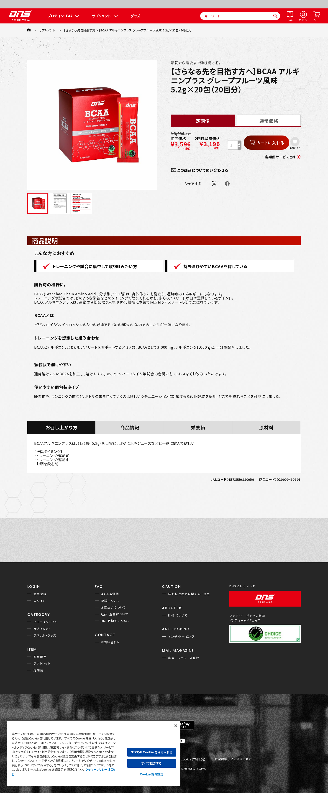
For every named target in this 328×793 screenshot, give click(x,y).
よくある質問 (110, 594)
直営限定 (40, 657)
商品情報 (129, 427)
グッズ (135, 15)
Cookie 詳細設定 (193, 759)
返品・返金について (114, 614)
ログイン (303, 20)
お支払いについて (113, 607)
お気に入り (295, 148)
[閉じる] (175, 725)
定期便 (38, 670)
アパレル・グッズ (44, 635)
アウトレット (41, 663)
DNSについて (177, 615)
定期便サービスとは (280, 156)
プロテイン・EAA (59, 15)
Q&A (289, 20)
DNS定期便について (115, 621)
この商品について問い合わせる (202, 170)
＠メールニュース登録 (183, 658)
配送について (110, 601)
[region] (93, 753)
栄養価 (198, 427)
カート (316, 20)
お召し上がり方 (61, 427)
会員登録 (40, 594)
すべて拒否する (151, 763)
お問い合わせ (110, 642)
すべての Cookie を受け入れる (151, 752)
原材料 (266, 427)
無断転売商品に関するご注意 (189, 594)
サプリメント (101, 15)
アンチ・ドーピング (181, 636)
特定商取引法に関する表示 (233, 759)
